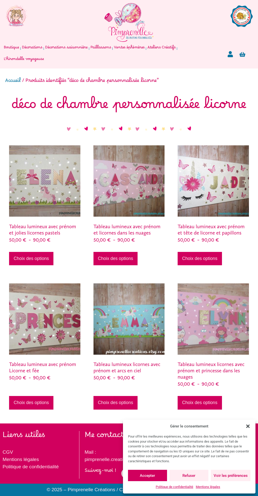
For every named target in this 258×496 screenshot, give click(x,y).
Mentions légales (208, 487)
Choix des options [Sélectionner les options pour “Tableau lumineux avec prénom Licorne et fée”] (31, 402)
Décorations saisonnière (66, 48)
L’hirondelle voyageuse (24, 60)
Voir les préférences (231, 475)
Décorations (32, 48)
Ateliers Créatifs (161, 48)
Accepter (147, 475)
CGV (8, 452)
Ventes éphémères (129, 48)
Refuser (188, 475)
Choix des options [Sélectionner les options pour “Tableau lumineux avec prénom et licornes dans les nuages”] (115, 258)
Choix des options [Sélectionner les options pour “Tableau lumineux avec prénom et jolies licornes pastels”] (31, 258)
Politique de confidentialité (174, 487)
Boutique (11, 48)
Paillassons (100, 48)
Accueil (13, 82)
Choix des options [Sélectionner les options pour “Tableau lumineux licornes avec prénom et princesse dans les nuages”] (199, 402)
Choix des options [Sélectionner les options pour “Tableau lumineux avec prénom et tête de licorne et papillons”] (199, 258)
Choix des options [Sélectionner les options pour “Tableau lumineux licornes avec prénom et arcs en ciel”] (115, 402)
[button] (247, 426)
